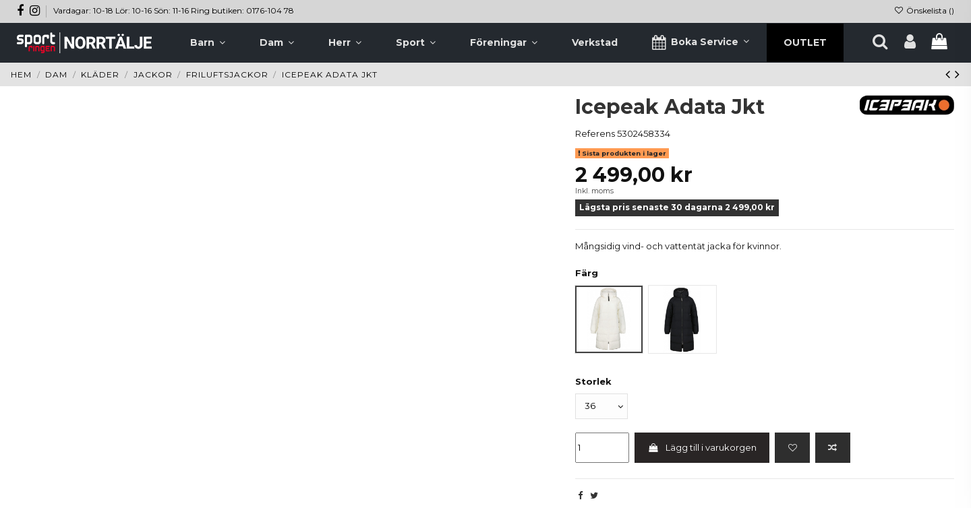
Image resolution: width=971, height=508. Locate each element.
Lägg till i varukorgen (702, 447)
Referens (595, 133)
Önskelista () (924, 10)
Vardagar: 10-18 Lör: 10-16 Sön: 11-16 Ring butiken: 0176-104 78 (173, 10)
